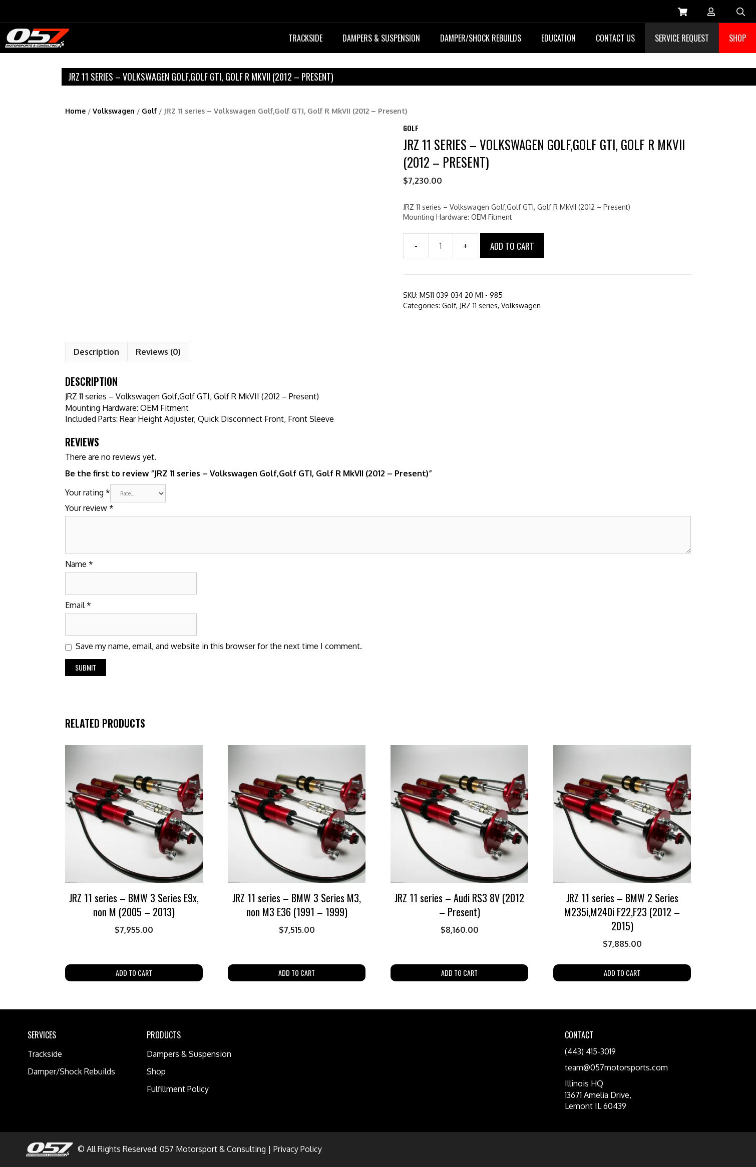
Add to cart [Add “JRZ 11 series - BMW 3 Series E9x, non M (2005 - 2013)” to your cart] (134, 972)
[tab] (96, 351)
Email (78, 605)
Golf (149, 111)
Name (79, 564)
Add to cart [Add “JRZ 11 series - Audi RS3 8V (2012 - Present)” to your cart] (459, 972)
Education (558, 38)
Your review (89, 508)
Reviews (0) (158, 352)
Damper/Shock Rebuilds (480, 38)
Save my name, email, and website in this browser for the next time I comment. (219, 646)
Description (96, 352)
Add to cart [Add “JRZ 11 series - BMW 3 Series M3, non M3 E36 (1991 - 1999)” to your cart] (296, 972)
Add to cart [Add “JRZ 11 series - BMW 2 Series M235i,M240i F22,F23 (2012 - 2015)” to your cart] (622, 972)
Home (75, 111)
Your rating (87, 492)
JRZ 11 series (479, 305)
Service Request (682, 38)
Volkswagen (114, 111)
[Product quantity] (440, 245)
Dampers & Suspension (381, 38)
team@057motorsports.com (616, 1067)
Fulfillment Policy (178, 1089)
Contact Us (615, 38)
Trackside (305, 38)
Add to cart (512, 246)
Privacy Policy (297, 1149)
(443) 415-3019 (590, 1051)
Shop (737, 38)
